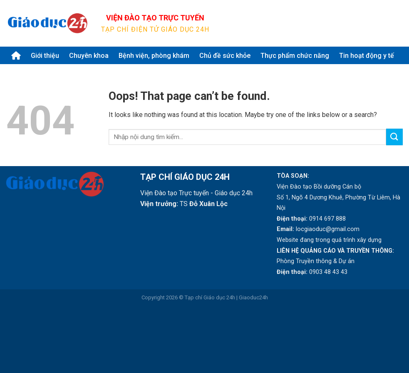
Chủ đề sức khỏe (224, 56)
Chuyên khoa (89, 56)
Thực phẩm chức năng (294, 56)
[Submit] (392, 23)
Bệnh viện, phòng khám (154, 56)
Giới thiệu (45, 56)
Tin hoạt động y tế (366, 56)
